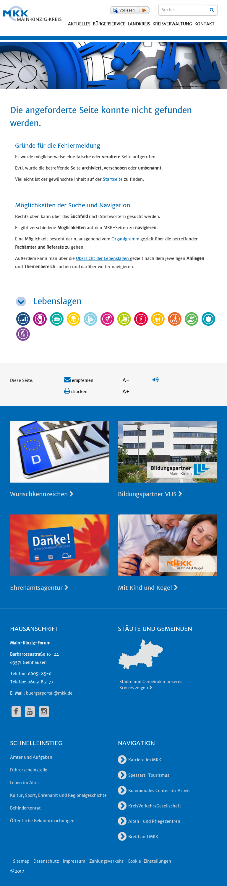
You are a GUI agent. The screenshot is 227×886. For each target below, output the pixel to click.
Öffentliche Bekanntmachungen (42, 820)
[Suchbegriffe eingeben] (188, 10)
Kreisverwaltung (172, 24)
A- (125, 380)
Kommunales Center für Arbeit (154, 790)
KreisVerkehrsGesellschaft (149, 806)
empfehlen (78, 380)
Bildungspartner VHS (150, 494)
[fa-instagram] (44, 711)
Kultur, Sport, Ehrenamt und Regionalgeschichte (58, 795)
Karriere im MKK (139, 760)
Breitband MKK (138, 836)
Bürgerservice (109, 24)
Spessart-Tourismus (143, 775)
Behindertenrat (25, 808)
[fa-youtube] (30, 711)
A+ (125, 391)
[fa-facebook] (16, 711)
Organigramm (125, 239)
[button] (130, 10)
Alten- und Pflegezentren (149, 821)
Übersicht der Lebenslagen (103, 258)
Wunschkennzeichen (42, 494)
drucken (75, 391)
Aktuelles (79, 24)
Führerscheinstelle (28, 770)
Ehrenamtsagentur (39, 587)
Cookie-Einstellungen (149, 861)
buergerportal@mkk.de (49, 693)
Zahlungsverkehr (106, 861)
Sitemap (21, 861)
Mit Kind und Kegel (148, 587)
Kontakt (204, 24)
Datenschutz (46, 861)
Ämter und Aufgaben (31, 757)
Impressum (74, 861)
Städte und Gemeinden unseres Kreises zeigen (150, 684)
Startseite (113, 179)
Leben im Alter (24, 782)
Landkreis (139, 24)
